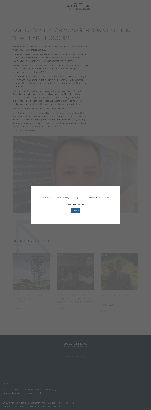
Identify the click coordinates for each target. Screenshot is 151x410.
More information (103, 198)
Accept (75, 211)
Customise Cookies (75, 204)
